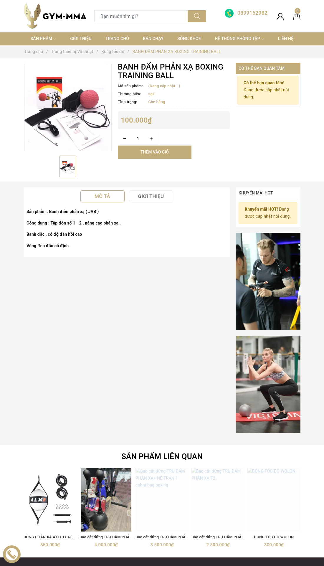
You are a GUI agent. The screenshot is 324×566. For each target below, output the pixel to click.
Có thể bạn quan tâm (262, 68)
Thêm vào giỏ (154, 152)
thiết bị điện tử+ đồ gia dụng (121, 514)
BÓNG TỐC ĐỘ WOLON (274, 356)
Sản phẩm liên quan (162, 275)
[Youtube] (53, 505)
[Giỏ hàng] (296, 16)
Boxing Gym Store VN (267, 466)
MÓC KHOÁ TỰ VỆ (111, 535)
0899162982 (199, 471)
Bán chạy (153, 38)
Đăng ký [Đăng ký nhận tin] (281, 402)
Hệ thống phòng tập (239, 39)
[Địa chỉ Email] (225, 401)
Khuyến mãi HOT (256, 193)
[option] (68, 107)
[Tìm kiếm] (197, 16)
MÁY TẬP (103, 524)
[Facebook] (29, 505)
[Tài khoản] (280, 16)
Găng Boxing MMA (112, 482)
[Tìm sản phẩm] (141, 16)
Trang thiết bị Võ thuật (115, 493)
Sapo (214, 559)
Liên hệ (285, 38)
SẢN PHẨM (43, 39)
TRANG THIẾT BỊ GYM (115, 471)
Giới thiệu (80, 38)
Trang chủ (117, 38)
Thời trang (104, 503)
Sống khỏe (189, 38)
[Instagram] (65, 505)
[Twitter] (41, 505)
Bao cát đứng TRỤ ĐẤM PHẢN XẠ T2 (223, 356)
